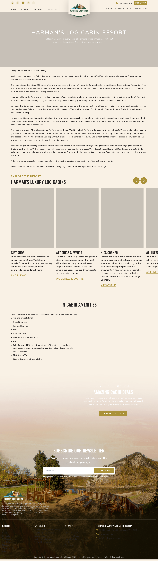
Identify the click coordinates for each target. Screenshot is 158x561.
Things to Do (8, 548)
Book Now (140, 3)
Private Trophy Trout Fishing (47, 530)
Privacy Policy (71, 533)
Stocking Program (42, 536)
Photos (138, 9)
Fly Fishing (39, 9)
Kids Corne (108, 285)
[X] (28, 2)
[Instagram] (12, 2)
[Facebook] (17, 2)
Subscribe (103, 470)
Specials (129, 9)
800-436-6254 (124, 3)
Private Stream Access (44, 533)
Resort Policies (72, 536)
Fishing (5, 545)
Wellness (119, 9)
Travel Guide (71, 539)
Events (108, 9)
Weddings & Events (70, 278)
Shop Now (18, 275)
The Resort (25, 9)
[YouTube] (23, 2)
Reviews (69, 545)
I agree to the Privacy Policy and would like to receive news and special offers (77, 476)
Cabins (13, 9)
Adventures (52, 9)
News (145, 9)
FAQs (67, 542)
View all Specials (113, 413)
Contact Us (70, 530)
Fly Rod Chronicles (42, 542)
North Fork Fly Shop (43, 539)
